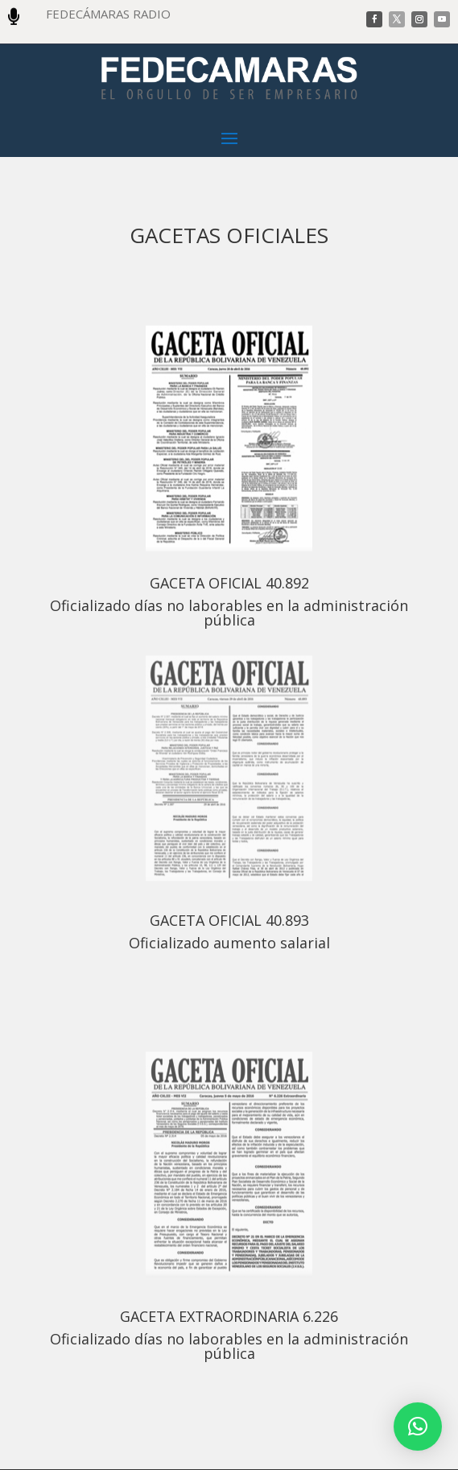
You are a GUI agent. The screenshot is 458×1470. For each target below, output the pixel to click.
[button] (418, 1426)
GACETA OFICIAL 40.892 (229, 583)
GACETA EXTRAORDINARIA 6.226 (229, 1316)
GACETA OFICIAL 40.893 (229, 920)
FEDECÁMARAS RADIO (108, 14)
